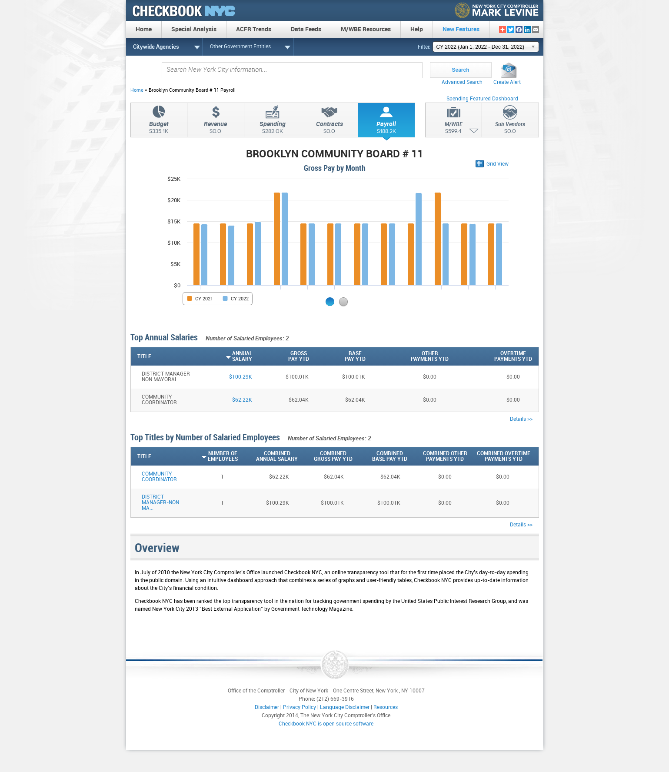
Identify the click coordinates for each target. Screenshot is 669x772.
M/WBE (454, 129)
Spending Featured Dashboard (482, 99)
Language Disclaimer (344, 707)
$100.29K (240, 377)
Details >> (521, 419)
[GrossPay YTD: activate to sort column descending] (281, 356)
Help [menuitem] (416, 29)
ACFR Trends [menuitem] (253, 29)
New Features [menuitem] (461, 29)
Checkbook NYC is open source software (326, 724)
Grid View (497, 164)
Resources (385, 707)
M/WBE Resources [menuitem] (366, 29)
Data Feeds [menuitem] (306, 29)
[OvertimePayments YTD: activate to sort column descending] (490, 356)
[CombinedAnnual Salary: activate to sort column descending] (268, 456)
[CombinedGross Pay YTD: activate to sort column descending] (325, 456)
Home (136, 90)
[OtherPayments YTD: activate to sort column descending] (407, 356)
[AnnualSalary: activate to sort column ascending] (224, 356)
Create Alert (507, 82)
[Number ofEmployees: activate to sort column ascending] (213, 456)
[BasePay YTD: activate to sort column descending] (337, 356)
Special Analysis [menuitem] (193, 29)
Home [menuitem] (144, 29)
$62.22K (242, 400)
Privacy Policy (299, 707)
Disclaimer (267, 707)
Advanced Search (462, 82)
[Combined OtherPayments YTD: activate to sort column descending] (437, 456)
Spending (272, 128)
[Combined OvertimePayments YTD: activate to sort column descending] (498, 456)
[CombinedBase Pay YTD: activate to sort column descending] (380, 456)
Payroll (386, 128)
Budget (159, 128)
